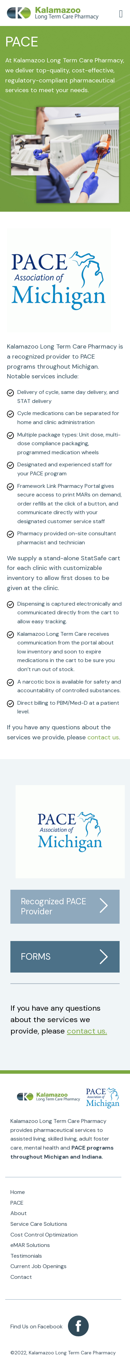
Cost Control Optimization (44, 1234)
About (18, 1213)
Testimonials (26, 1255)
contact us (103, 737)
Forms (36, 957)
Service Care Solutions (38, 1224)
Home (17, 1192)
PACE (17, 1202)
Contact (21, 1277)
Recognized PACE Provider (53, 906)
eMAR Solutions (30, 1245)
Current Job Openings (38, 1266)
